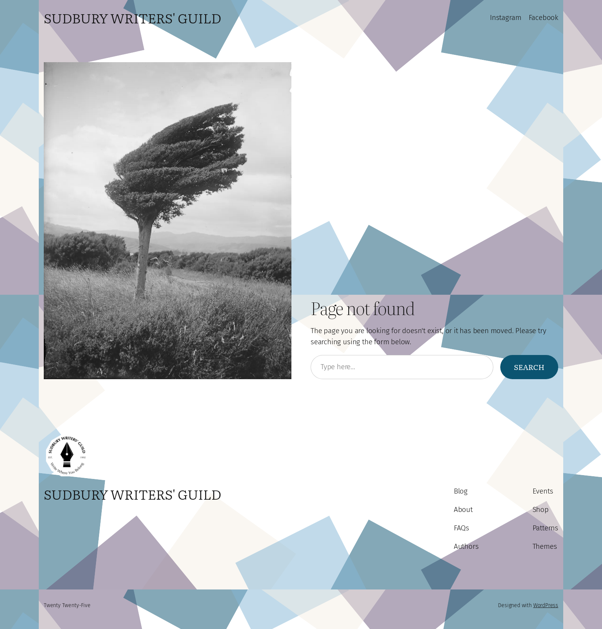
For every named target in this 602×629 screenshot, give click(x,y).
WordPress (545, 605)
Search (529, 366)
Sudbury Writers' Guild (132, 18)
